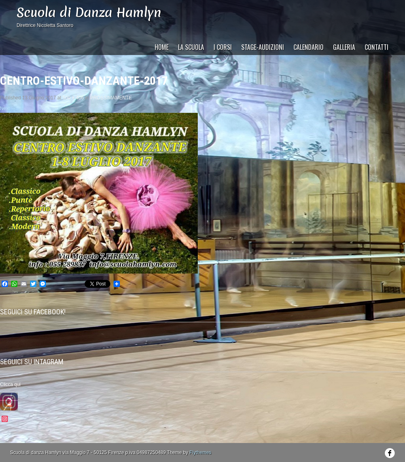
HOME (161, 47)
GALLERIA (344, 47)
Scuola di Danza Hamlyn (89, 12)
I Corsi (223, 47)
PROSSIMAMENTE (111, 98)
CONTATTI (376, 47)
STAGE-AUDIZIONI (262, 47)
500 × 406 (73, 98)
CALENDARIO (308, 47)
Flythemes (200, 452)
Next (8, 108)
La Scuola (191, 47)
